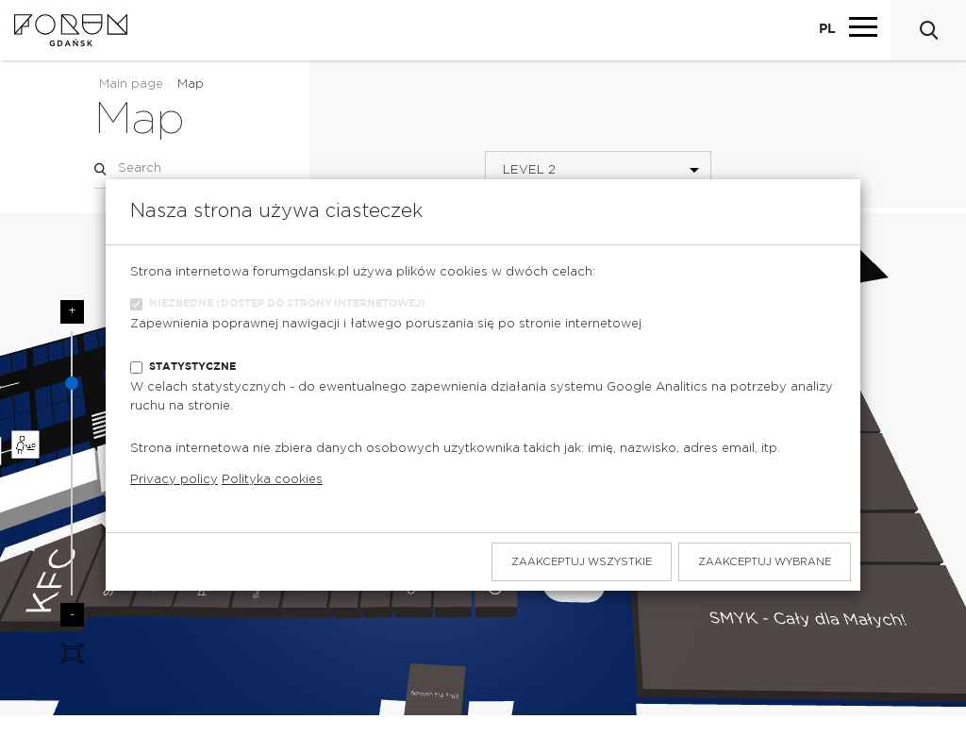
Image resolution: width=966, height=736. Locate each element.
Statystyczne (192, 366)
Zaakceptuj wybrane (764, 562)
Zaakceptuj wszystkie (581, 562)
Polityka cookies (272, 480)
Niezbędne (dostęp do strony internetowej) (287, 303)
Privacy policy (174, 480)
